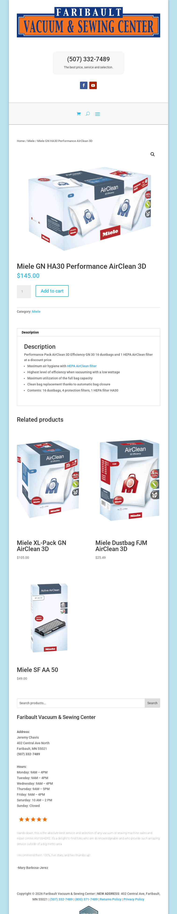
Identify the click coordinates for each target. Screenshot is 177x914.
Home (21, 141)
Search (152, 703)
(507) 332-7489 (88, 59)
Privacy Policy (133, 899)
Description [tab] (30, 332)
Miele (31, 141)
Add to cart (52, 291)
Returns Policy (110, 899)
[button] (152, 154)
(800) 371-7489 (86, 899)
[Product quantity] (24, 291)
